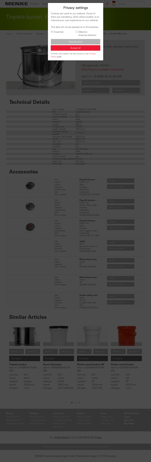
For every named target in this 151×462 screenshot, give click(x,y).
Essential (57, 31)
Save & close (75, 41)
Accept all (75, 47)
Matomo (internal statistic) (86, 33)
